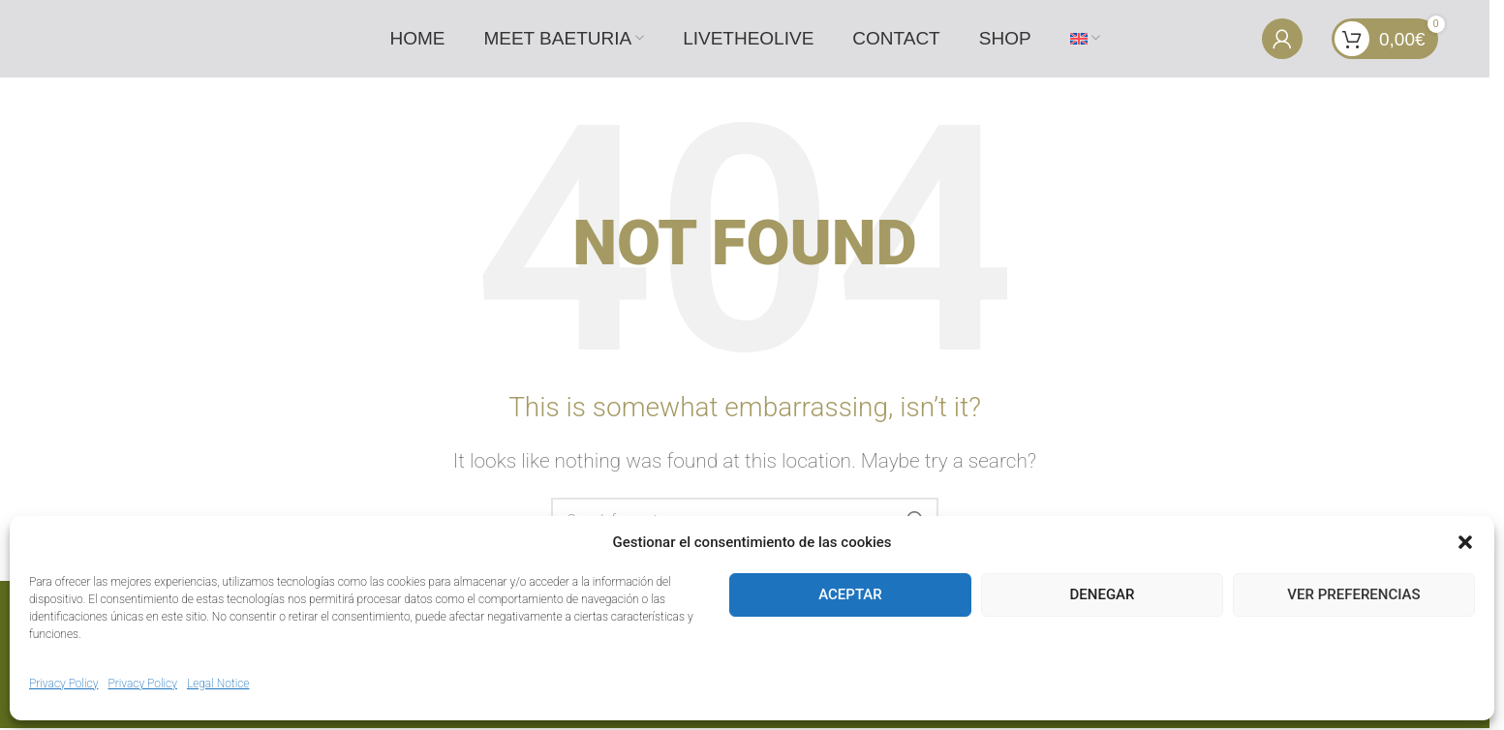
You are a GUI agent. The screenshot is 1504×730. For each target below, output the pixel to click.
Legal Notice (218, 683)
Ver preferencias (1353, 594)
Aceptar (850, 594)
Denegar (1102, 594)
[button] (1465, 542)
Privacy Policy (63, 683)
